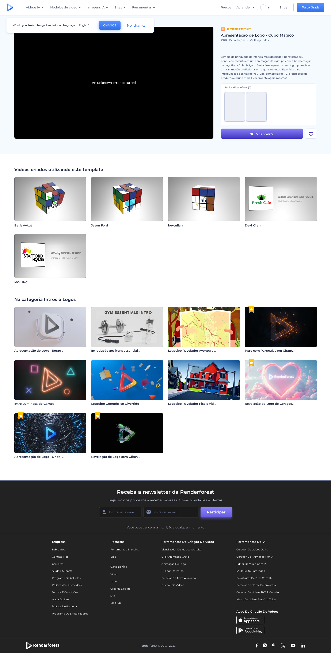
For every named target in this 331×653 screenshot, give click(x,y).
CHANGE (109, 25)
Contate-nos (60, 556)
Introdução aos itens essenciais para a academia (128, 351)
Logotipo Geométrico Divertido (115, 404)
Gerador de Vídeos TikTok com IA (257, 592)
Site (112, 595)
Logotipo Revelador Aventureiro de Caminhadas (205, 351)
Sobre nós (58, 549)
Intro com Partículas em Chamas (270, 351)
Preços (226, 7)
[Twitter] (283, 645)
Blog (113, 556)
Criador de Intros (172, 570)
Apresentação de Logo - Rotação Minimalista (48, 351)
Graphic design (120, 588)
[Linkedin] (303, 645)
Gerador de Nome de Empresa (256, 585)
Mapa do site (60, 599)
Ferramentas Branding (124, 549)
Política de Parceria (64, 606)
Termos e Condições (65, 592)
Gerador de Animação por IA (254, 556)
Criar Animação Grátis (175, 556)
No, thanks (136, 25)
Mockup (115, 602)
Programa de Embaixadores (70, 613)
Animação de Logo (173, 563)
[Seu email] (171, 512)
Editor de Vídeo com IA (251, 563)
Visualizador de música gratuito (181, 549)
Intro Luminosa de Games (34, 404)
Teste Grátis (310, 7)
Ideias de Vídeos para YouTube (255, 599)
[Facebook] (257, 645)
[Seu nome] (120, 512)
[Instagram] (265, 645)
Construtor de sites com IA (254, 578)
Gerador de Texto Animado (178, 578)
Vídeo (114, 574)
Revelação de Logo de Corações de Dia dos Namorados (287, 404)
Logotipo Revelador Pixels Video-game (198, 404)
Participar (216, 512)
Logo (113, 581)
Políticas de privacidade (67, 585)
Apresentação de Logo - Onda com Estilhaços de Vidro (56, 457)
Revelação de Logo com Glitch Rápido (120, 457)
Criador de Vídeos (172, 585)
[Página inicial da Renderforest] (10, 7)
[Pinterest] (274, 645)
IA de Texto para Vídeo (250, 570)
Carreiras (57, 563)
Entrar (284, 7)
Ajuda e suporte (62, 570)
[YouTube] (293, 645)
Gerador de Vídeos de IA (252, 549)
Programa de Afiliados (66, 578)
